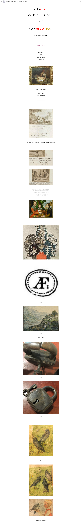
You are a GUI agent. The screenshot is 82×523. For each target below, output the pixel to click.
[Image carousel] (41, 243)
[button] (1, 2)
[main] (41, 21)
